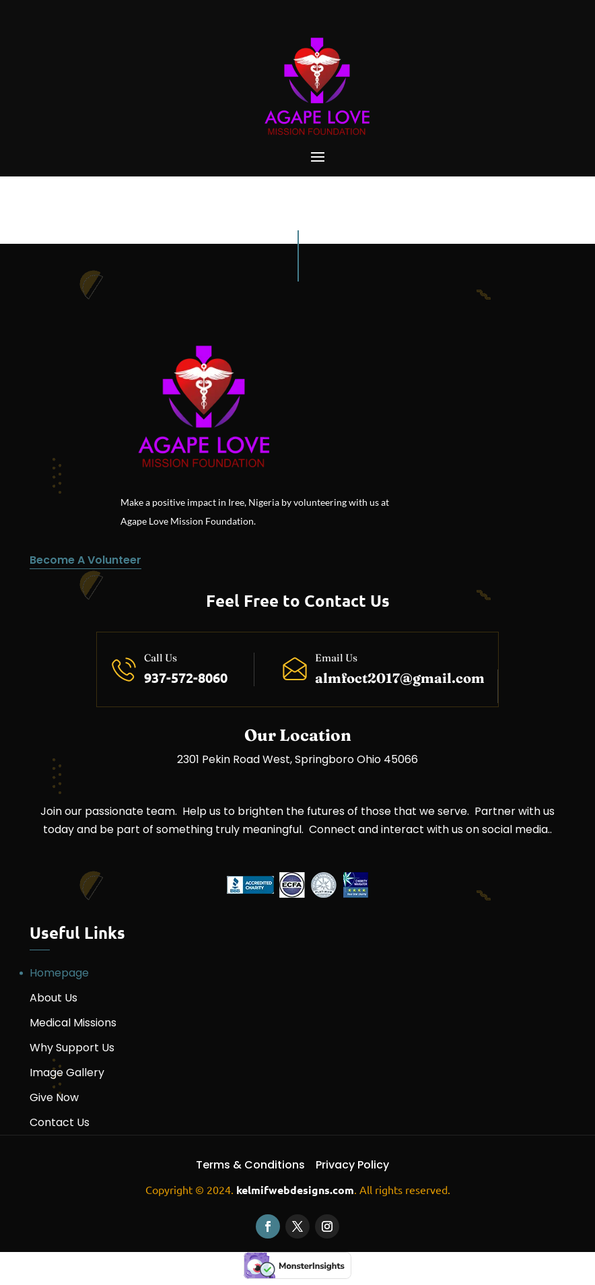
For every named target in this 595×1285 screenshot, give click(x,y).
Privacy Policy (352, 1165)
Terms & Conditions (250, 1165)
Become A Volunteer (85, 560)
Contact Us (60, 1122)
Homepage (59, 973)
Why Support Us (72, 1047)
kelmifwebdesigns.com (295, 1190)
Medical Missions (73, 1022)
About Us (53, 998)
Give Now (54, 1097)
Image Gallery (67, 1072)
